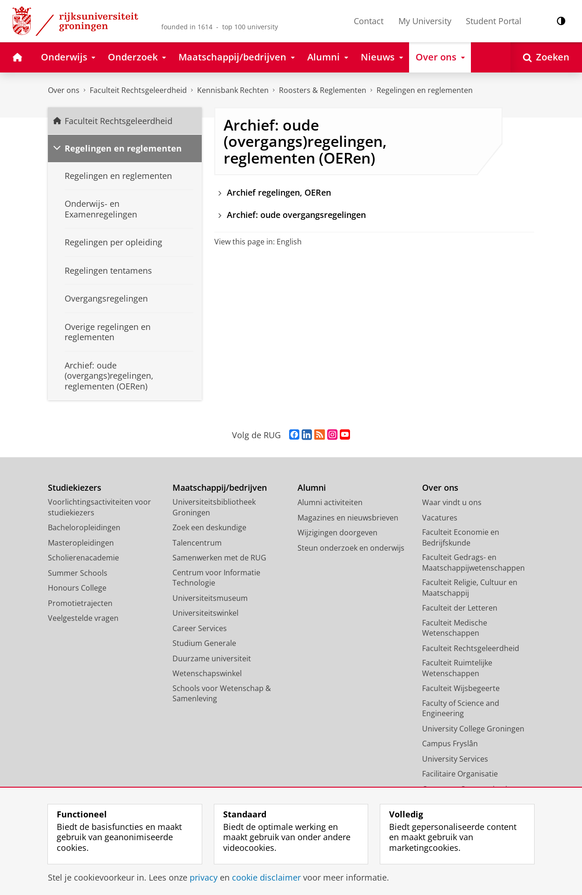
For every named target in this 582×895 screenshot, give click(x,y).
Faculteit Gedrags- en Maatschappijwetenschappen (473, 562)
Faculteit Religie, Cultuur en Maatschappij (469, 587)
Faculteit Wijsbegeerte (461, 688)
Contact (369, 20)
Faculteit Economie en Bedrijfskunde (460, 537)
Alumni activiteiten (330, 502)
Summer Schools (77, 573)
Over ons (63, 90)
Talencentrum (197, 543)
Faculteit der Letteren (459, 608)
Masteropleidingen (81, 543)
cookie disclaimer (266, 877)
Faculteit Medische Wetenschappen (454, 628)
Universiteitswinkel (205, 613)
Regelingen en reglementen (425, 90)
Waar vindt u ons (452, 502)
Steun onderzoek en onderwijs (351, 548)
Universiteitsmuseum (210, 598)
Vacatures (439, 518)
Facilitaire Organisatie (460, 774)
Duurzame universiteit (211, 658)
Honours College (77, 588)
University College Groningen (473, 729)
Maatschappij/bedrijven (219, 487)
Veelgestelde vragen (83, 618)
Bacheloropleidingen (84, 527)
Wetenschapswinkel (207, 673)
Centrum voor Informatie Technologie (216, 577)
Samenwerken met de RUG (219, 558)
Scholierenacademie (83, 558)
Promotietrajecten (80, 603)
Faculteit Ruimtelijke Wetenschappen (457, 668)
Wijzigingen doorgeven (337, 532)
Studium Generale (204, 643)
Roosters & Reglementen (322, 90)
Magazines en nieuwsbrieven (348, 518)
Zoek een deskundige (209, 527)
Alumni (312, 487)
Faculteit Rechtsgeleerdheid (138, 90)
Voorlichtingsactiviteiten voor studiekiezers (99, 507)
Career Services (199, 628)
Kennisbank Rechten (233, 90)
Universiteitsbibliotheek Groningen (214, 507)
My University (424, 20)
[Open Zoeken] (546, 57)
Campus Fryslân (450, 743)
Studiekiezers (74, 487)
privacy (204, 877)
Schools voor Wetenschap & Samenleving (221, 693)
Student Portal (494, 20)
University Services (455, 759)
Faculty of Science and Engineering (460, 708)
